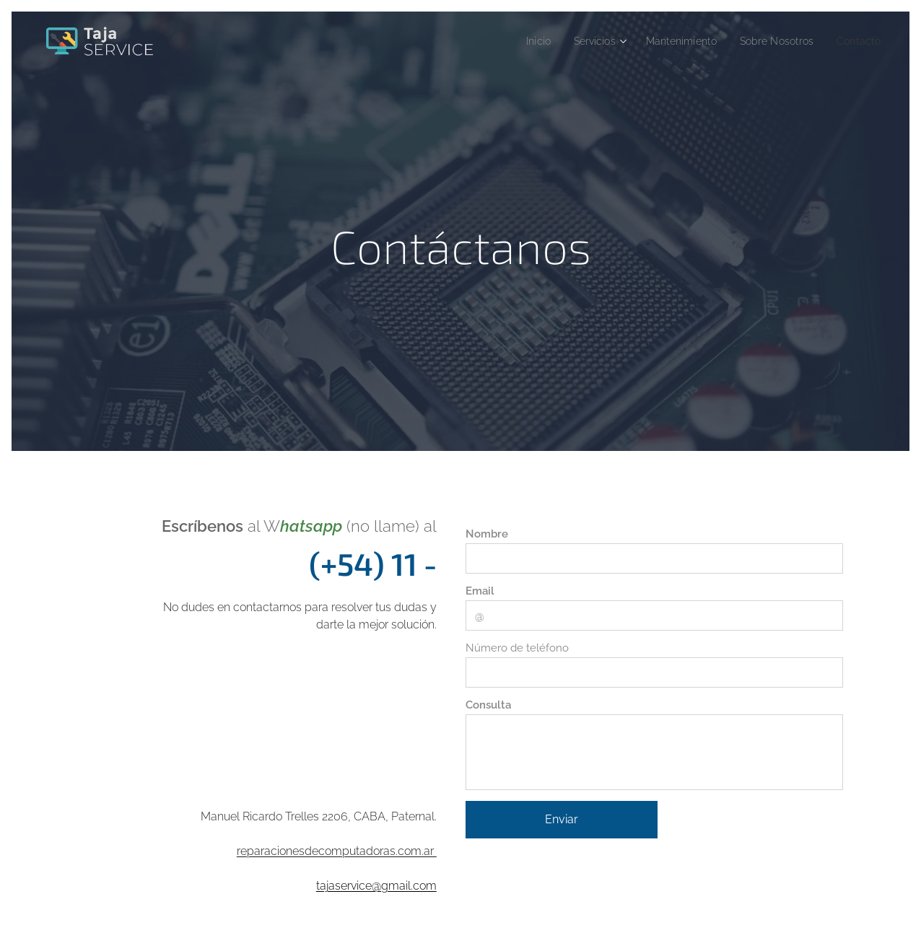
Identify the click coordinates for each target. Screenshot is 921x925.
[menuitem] (515, 41)
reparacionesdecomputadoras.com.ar (337, 851)
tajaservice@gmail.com (376, 886)
